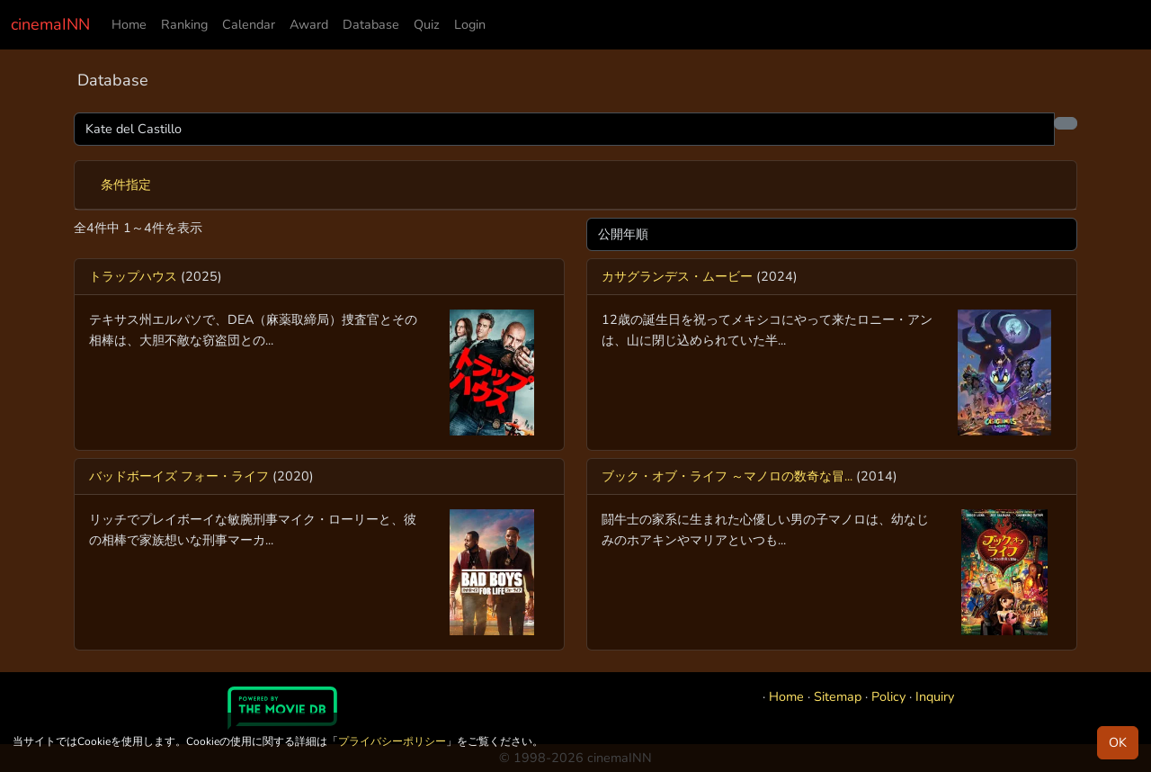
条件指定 (126, 184)
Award (309, 24)
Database (371, 24)
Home (129, 24)
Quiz (427, 24)
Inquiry (934, 696)
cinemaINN (50, 24)
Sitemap (837, 696)
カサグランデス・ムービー (677, 276)
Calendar (248, 24)
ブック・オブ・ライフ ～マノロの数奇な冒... (727, 476)
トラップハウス (133, 276)
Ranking (184, 24)
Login (470, 24)
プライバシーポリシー (392, 741)
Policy (888, 696)
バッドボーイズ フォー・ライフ (179, 476)
